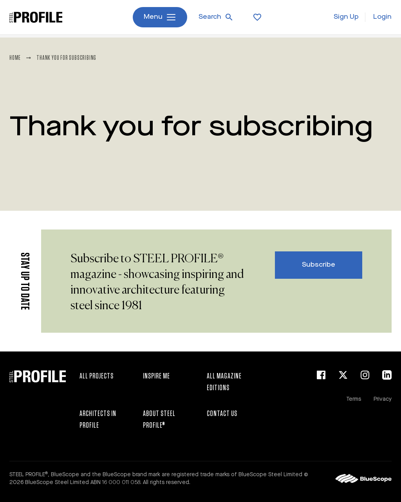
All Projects (96, 376)
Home (15, 58)
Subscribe (318, 265)
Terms (353, 399)
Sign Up (346, 18)
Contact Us (222, 414)
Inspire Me (156, 376)
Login (382, 18)
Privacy (383, 399)
